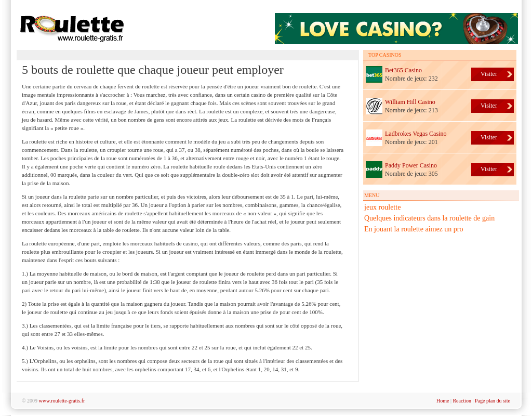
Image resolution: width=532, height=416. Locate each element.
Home (442, 401)
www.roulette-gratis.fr (62, 401)
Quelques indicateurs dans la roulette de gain (429, 218)
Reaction (462, 401)
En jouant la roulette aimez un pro (413, 229)
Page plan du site (492, 401)
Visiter (489, 73)
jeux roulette (382, 207)
